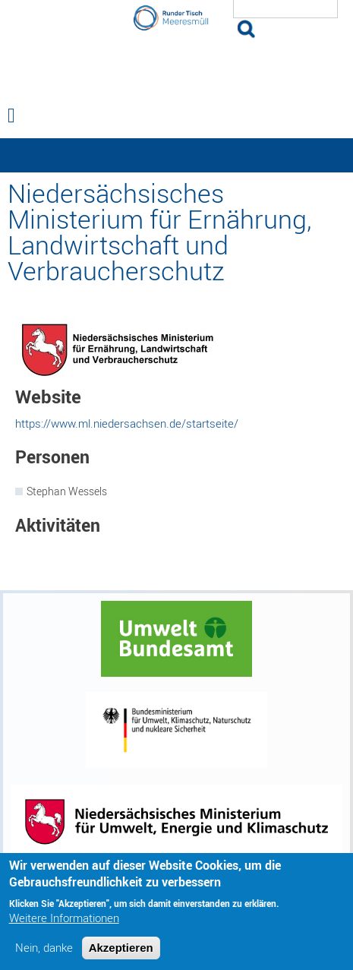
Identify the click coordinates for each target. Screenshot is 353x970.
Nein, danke (44, 954)
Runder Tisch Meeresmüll (177, 67)
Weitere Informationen (64, 925)
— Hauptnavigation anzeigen (176, 155)
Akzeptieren (121, 954)
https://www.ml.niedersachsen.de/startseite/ (126, 423)
